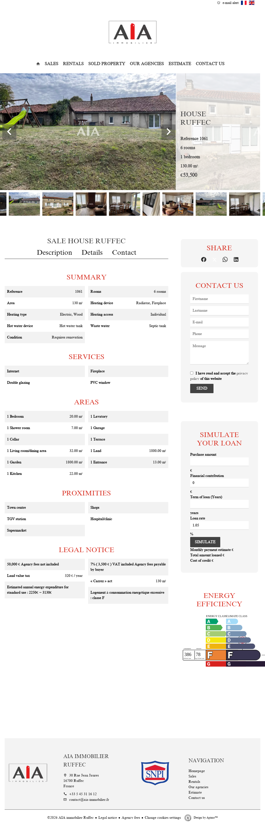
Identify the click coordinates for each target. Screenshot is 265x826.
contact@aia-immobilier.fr (89, 799)
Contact (124, 252)
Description (54, 252)
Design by (205, 817)
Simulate (205, 542)
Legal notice (107, 817)
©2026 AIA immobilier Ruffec (70, 817)
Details (92, 252)
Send (201, 388)
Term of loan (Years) (206, 497)
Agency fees (131, 817)
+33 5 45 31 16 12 (83, 794)
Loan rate (197, 518)
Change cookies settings (163, 817)
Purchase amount (203, 454)
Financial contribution (207, 476)
